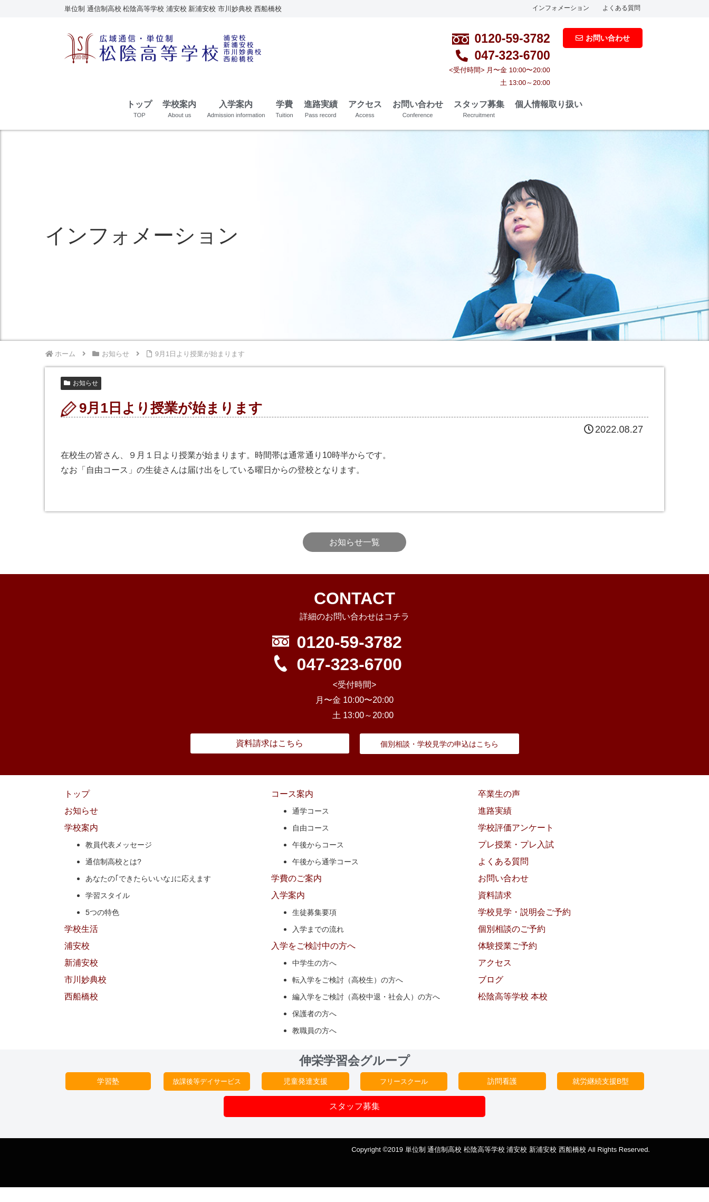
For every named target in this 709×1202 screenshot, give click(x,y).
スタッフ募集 (479, 109)
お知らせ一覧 (354, 542)
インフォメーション (560, 8)
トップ (139, 109)
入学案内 (236, 109)
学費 (284, 109)
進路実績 (321, 109)
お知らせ (81, 383)
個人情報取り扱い (548, 104)
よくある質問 (621, 8)
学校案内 (179, 109)
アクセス (365, 109)
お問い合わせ (417, 109)
